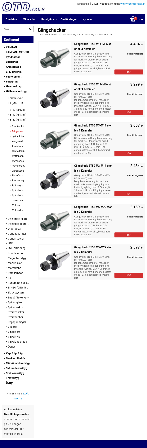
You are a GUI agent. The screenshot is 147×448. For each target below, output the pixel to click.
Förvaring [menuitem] (12, 81)
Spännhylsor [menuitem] (15, 302)
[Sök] (30, 29)
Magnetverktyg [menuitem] (17, 258)
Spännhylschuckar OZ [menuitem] (18, 195)
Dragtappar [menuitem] (15, 228)
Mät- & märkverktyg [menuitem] (18, 363)
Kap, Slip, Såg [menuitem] (14, 353)
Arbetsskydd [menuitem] (13, 67)
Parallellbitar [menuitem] (15, 273)
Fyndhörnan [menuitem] (13, 57)
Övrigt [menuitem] (11, 346)
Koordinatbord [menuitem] (16, 253)
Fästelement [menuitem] (13, 76)
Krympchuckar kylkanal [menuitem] (18, 165)
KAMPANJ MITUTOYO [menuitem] (19, 52)
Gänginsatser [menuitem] (16, 238)
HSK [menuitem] (10, 243)
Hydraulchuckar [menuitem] (18, 136)
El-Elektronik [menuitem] (13, 72)
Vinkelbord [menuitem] (14, 332)
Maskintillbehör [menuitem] (15, 358)
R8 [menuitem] (9, 277)
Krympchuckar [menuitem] (18, 161)
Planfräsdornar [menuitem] (18, 175)
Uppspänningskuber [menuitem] (19, 322)
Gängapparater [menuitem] (17, 233)
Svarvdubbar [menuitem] (15, 317)
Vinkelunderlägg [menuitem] (17, 341)
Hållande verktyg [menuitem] (16, 91)
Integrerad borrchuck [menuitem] (18, 141)
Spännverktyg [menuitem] (16, 307)
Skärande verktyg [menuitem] (16, 368)
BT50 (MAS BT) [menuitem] (18, 119)
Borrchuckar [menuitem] (15, 98)
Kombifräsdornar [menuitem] (18, 146)
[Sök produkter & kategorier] (17, 29)
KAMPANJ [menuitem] (12, 47)
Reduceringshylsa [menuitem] (18, 180)
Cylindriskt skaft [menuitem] (17, 219)
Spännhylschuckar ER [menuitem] (18, 185)
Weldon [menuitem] (15, 205)
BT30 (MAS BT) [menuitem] (18, 110)
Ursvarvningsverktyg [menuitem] (18, 200)
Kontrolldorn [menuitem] (17, 151)
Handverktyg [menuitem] (13, 86)
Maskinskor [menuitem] (15, 263)
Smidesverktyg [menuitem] (15, 373)
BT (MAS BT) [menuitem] (15, 103)
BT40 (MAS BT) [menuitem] (18, 114)
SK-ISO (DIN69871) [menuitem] (19, 287)
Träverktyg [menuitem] (12, 378)
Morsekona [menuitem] (17, 170)
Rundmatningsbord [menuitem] (19, 282)
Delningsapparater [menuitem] (19, 224)
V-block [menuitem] (12, 327)
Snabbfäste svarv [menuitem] (18, 297)
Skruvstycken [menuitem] (16, 292)
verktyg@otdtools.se (132, 4)
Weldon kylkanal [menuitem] (18, 210)
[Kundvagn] (72, 19)
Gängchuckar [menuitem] (19, 131)
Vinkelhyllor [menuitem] (14, 336)
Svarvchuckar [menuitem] (16, 312)
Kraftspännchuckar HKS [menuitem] (18, 156)
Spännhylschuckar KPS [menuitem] (18, 190)
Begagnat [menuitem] (12, 62)
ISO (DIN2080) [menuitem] (16, 248)
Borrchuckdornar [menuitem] (18, 126)
